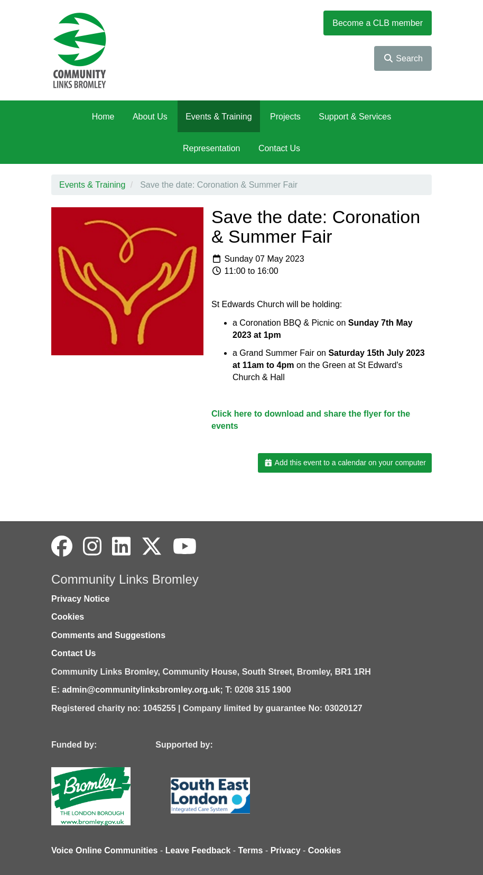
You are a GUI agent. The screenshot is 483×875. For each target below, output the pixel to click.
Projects (285, 116)
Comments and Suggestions (108, 635)
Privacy (286, 850)
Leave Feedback (198, 850)
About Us (150, 116)
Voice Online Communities (104, 850)
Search (403, 58)
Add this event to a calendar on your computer (345, 462)
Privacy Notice (80, 598)
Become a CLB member (377, 23)
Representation (211, 148)
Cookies (67, 616)
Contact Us (279, 148)
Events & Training (218, 116)
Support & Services (355, 116)
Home (103, 116)
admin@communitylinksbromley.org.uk (141, 689)
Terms (250, 850)
